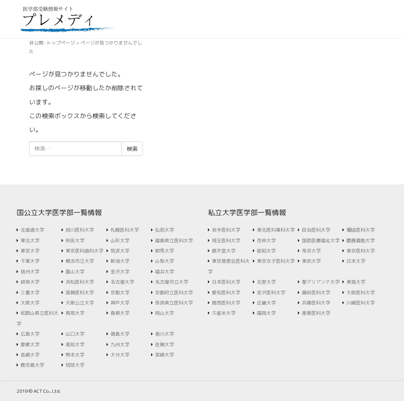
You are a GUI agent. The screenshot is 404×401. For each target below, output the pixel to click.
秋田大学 (74, 240)
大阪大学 (30, 302)
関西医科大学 (226, 302)
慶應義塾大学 (360, 240)
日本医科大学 (226, 281)
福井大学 (164, 271)
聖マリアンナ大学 (321, 281)
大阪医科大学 (360, 292)
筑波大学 (119, 250)
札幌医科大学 (124, 229)
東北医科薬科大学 (276, 229)
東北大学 (30, 240)
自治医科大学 (316, 229)
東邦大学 (311, 261)
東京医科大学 (360, 250)
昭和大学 (266, 250)
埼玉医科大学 (226, 240)
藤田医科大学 (316, 292)
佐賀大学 (164, 344)
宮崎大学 (164, 354)
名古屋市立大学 (171, 281)
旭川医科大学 (79, 229)
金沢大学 (119, 271)
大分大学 (119, 354)
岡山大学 (164, 313)
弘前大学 (164, 229)
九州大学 (119, 344)
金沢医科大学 (271, 292)
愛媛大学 (30, 344)
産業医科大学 (316, 313)
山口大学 (74, 333)
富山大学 (74, 271)
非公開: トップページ (52, 42)
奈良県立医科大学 (174, 302)
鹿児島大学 (32, 365)
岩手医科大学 (226, 229)
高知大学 (74, 344)
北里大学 (266, 281)
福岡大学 (266, 313)
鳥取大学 (74, 313)
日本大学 (355, 261)
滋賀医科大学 (79, 292)
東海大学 (355, 281)
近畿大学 (266, 302)
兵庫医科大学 (316, 302)
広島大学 (30, 333)
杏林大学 (266, 240)
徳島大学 (119, 333)
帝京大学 (311, 250)
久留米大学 (224, 313)
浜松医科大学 (79, 281)
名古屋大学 (122, 281)
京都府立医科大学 (174, 292)
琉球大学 (74, 365)
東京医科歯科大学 (84, 250)
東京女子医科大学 (276, 261)
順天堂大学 (224, 250)
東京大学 (30, 250)
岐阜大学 (30, 281)
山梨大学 (164, 261)
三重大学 (30, 292)
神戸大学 (119, 302)
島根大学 (119, 313)
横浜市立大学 (79, 261)
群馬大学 (164, 250)
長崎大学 (30, 354)
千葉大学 (30, 261)
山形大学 (119, 240)
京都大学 (119, 292)
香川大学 (164, 333)
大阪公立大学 (79, 302)
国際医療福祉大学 (321, 240)
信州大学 (30, 271)
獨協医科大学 (360, 229)
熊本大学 (74, 354)
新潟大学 (119, 261)
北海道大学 (32, 229)
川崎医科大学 (360, 302)
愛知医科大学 (226, 292)
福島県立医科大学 (174, 240)
